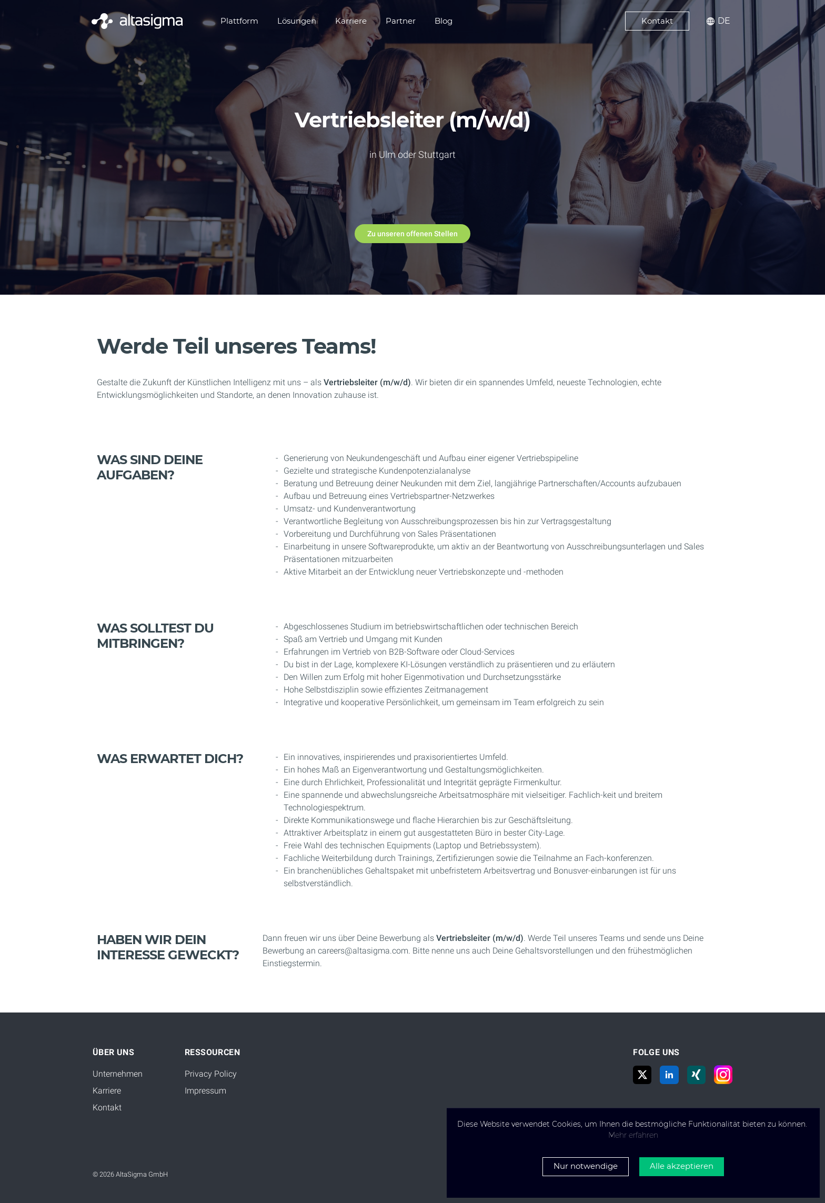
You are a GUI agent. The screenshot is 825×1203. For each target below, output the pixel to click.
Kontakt (107, 1107)
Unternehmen (118, 1074)
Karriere (107, 1091)
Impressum (205, 1091)
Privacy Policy (211, 1074)
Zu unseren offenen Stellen (412, 233)
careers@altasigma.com (363, 951)
